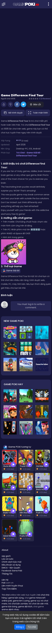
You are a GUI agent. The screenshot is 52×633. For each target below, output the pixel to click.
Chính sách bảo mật (11, 561)
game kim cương (21, 600)
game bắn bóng (9, 606)
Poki (3, 582)
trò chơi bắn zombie (18, 603)
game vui (35, 600)
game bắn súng (16, 597)
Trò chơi (6, 594)
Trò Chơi (20, 152)
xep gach (6, 556)
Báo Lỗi (35, 104)
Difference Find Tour (26, 155)
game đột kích (25, 606)
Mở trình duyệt (13, 113)
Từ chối (32, 627)
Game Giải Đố (33, 152)
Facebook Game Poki (12, 570)
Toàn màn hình (38, 113)
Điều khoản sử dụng (11, 564)
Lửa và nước (7, 559)
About (5, 550)
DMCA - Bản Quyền (11, 567)
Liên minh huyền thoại (12, 585)
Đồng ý (20, 627)
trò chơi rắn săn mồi (38, 603)
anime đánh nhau (10, 609)
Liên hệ (5, 579)
